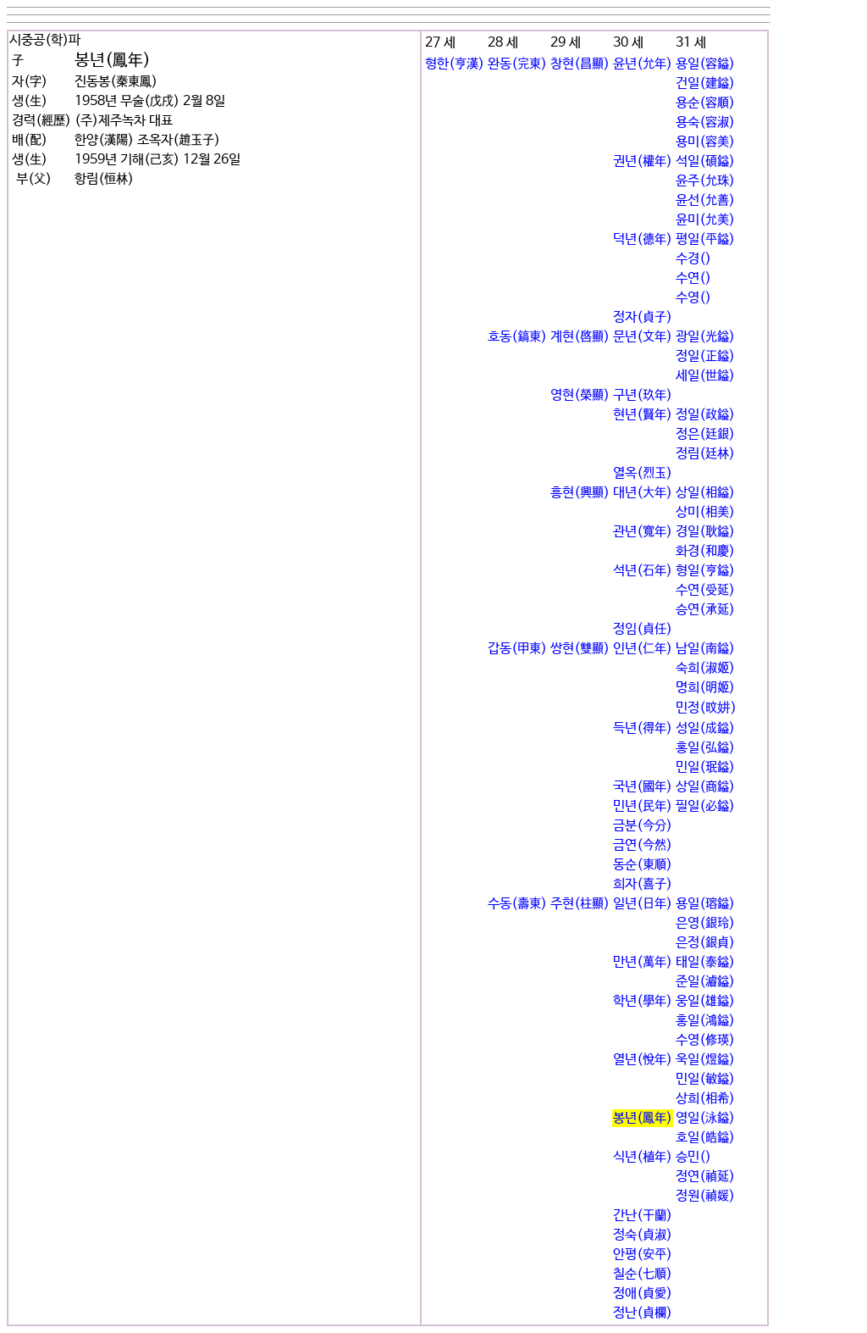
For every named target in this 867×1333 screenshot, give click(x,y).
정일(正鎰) (705, 356)
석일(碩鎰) (705, 161)
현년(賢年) (642, 415)
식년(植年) (642, 1157)
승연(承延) (705, 610)
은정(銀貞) (705, 943)
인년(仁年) (642, 649)
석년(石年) (642, 571)
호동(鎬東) (517, 337)
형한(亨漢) (454, 64)
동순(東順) (642, 865)
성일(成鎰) (705, 728)
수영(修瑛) (705, 1040)
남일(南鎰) (705, 649)
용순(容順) (705, 103)
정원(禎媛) (705, 1196)
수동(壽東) (517, 904)
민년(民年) (642, 806)
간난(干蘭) (642, 1216)
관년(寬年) (642, 532)
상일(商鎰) (705, 787)
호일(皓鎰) (705, 1138)
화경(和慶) (705, 551)
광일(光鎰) (705, 337)
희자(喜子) (642, 884)
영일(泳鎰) (705, 1118)
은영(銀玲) (705, 923)
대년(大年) (642, 493)
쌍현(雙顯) (580, 649)
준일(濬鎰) (705, 982)
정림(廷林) (705, 454)
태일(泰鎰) (705, 962)
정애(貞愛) (642, 1294)
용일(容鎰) (705, 64)
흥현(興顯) (580, 493)
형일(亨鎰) (705, 571)
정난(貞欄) (642, 1313)
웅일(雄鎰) (705, 1001)
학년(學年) (642, 1001)
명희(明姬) (705, 688)
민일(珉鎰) (705, 767)
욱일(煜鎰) (705, 1060)
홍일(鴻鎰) (705, 1021)
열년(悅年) (642, 1060)
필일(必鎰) (705, 806)
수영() (693, 298)
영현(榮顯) (580, 395)
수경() (693, 259)
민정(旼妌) (706, 708)
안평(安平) (642, 1255)
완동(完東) (517, 64)
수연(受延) (705, 590)
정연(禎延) (705, 1177)
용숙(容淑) (705, 122)
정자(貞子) (642, 317)
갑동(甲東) (517, 649)
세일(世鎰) (705, 376)
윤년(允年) (642, 64)
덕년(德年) (642, 239)
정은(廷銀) (705, 434)
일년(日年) (642, 904)
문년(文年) (642, 337)
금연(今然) (642, 845)
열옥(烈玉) (642, 473)
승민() (693, 1157)
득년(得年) (642, 728)
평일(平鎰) (705, 239)
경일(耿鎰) (705, 532)
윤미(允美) (705, 220)
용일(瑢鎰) (705, 904)
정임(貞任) (642, 629)
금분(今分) (642, 826)
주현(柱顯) (580, 904)
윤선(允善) (705, 200)
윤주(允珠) (705, 181)
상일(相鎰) (705, 493)
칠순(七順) (642, 1274)
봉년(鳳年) (642, 1118)
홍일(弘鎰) (705, 748)
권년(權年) (642, 161)
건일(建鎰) (705, 83)
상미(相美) (705, 512)
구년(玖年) (642, 395)
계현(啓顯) (580, 337)
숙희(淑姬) (705, 668)
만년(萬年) (642, 962)
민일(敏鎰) (705, 1079)
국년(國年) (642, 787)
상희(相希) (705, 1099)
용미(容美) (705, 142)
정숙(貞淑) (642, 1235)
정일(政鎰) (705, 415)
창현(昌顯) (580, 64)
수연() (693, 278)
